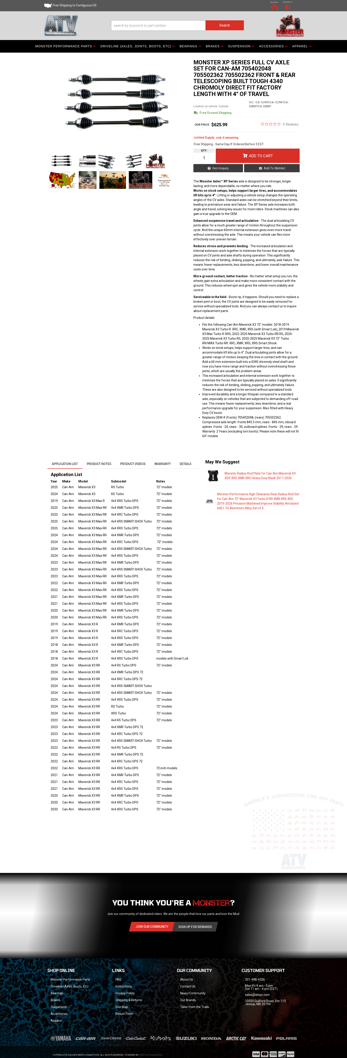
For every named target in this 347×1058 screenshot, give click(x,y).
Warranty (162, 464)
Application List (65, 464)
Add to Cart (261, 155)
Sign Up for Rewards (195, 927)
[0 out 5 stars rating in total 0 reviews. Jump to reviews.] (280, 124)
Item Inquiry (220, 168)
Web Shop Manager (150, 1055)
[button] (177, 25)
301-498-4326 (255, 979)
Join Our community (151, 926)
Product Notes (99, 464)
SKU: (251, 102)
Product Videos (133, 464)
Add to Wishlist (274, 168)
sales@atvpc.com (257, 995)
